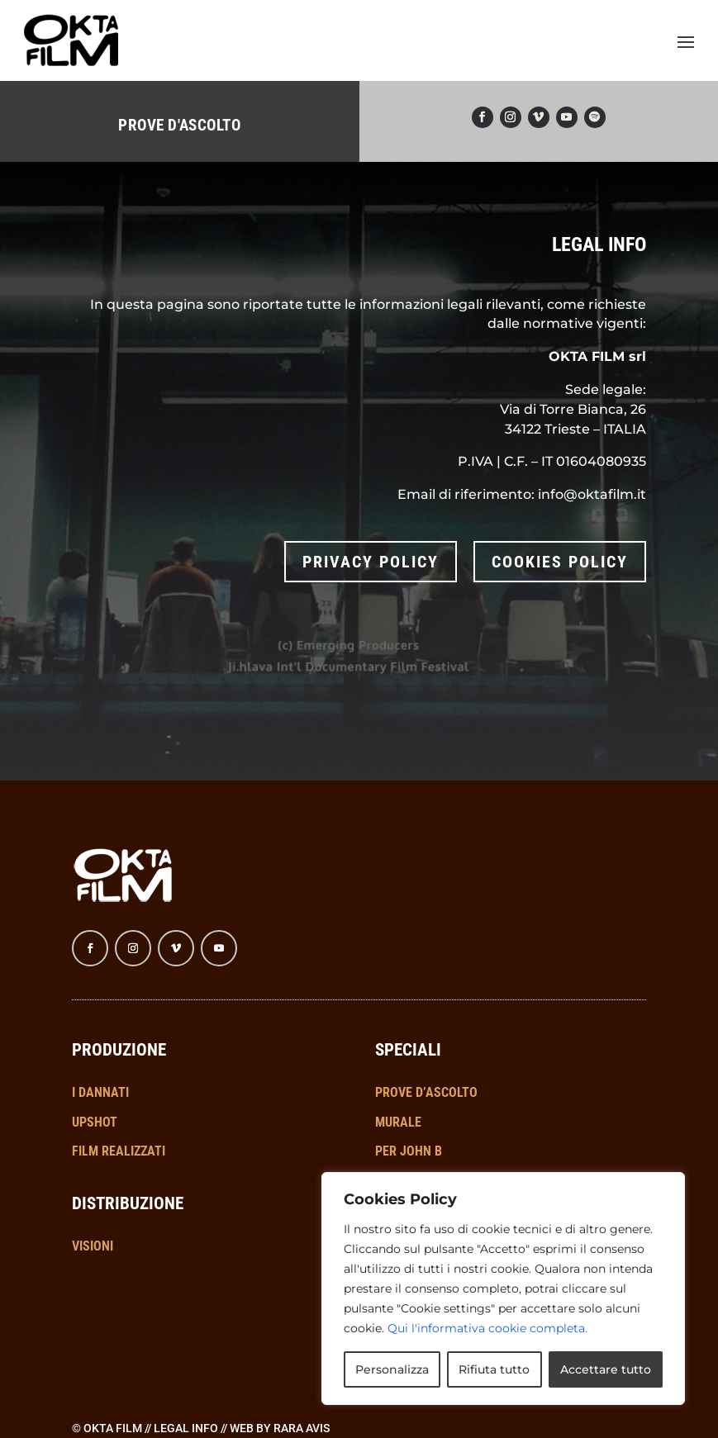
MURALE (398, 1096)
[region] (503, 1288)
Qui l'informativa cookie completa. (487, 1328)
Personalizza (392, 1369)
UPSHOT (94, 1096)
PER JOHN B (408, 1126)
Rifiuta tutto (494, 1369)
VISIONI (92, 1220)
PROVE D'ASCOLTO (179, 114)
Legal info (186, 1402)
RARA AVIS (301, 1402)
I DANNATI (100, 1067)
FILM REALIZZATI (118, 1126)
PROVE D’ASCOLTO (426, 1067)
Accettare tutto (605, 1369)
